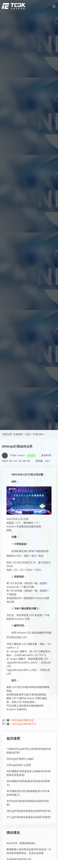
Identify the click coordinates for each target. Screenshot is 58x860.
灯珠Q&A (38, 434)
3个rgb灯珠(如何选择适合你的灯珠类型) (28, 817)
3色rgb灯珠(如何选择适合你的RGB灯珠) (28, 811)
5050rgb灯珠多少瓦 (23, 720)
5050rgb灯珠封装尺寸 (24, 724)
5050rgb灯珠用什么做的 (20, 758)
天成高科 (18, 434)
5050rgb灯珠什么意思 (18, 765)
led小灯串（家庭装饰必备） (21, 843)
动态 (27, 434)
